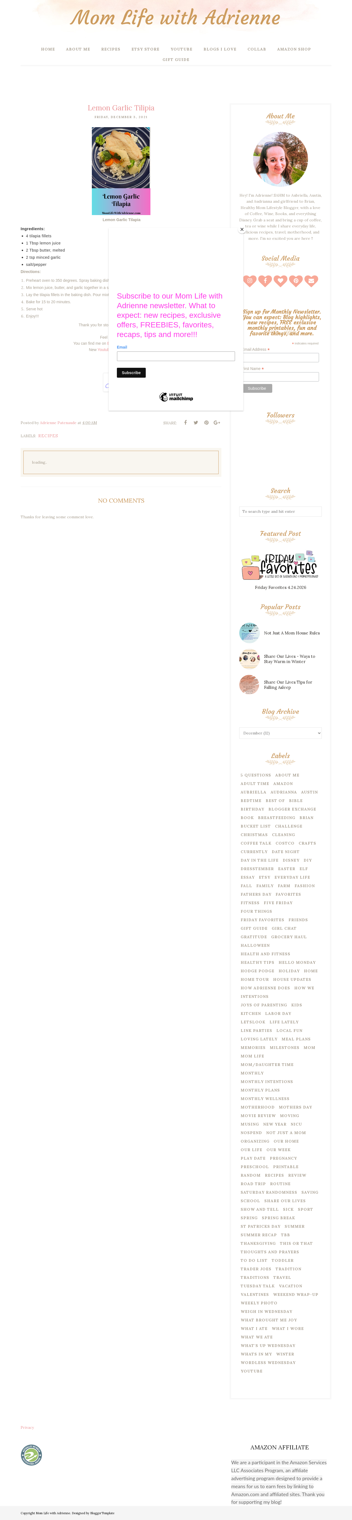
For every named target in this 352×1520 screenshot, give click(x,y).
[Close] (242, 229)
